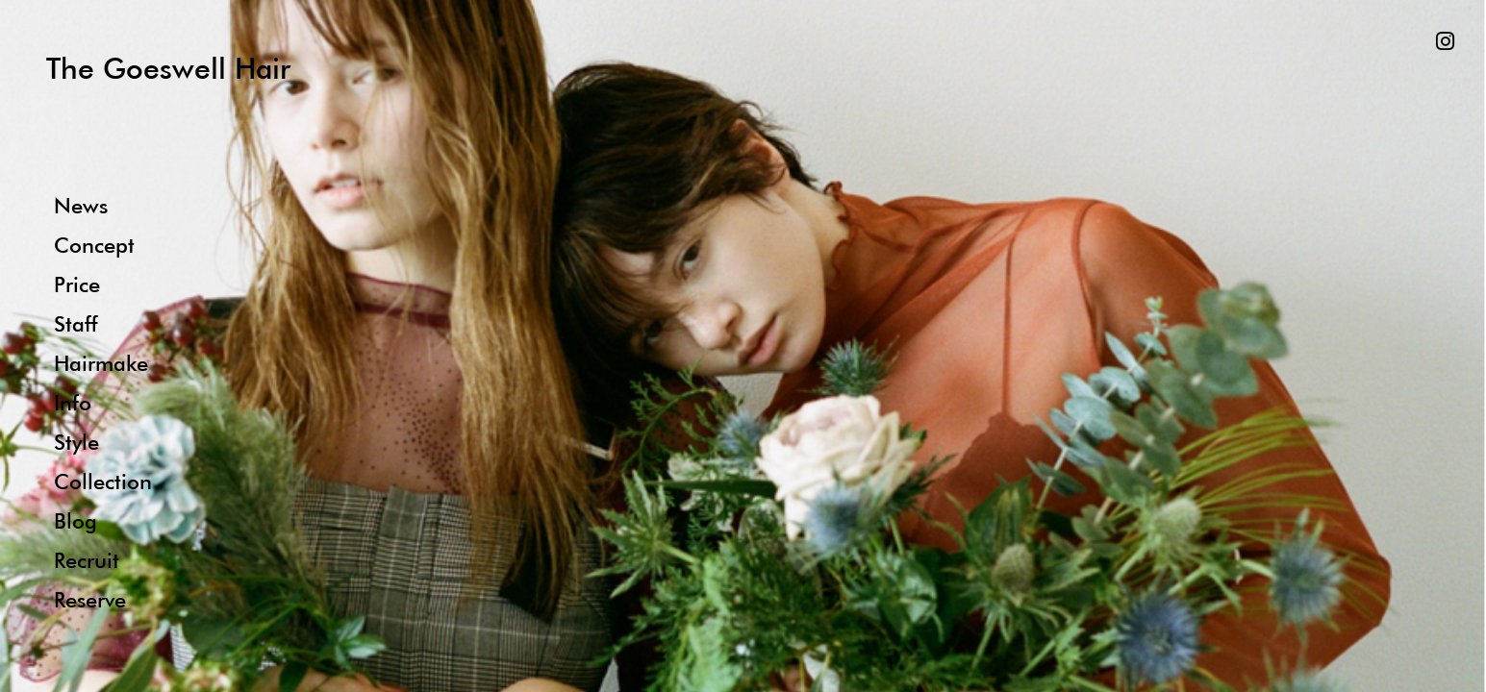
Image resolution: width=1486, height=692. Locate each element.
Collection (103, 481)
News (81, 205)
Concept (94, 245)
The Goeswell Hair (168, 67)
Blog (75, 520)
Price (77, 284)
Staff (75, 323)
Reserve (90, 599)
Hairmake (101, 363)
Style (76, 442)
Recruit (86, 560)
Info (72, 402)
